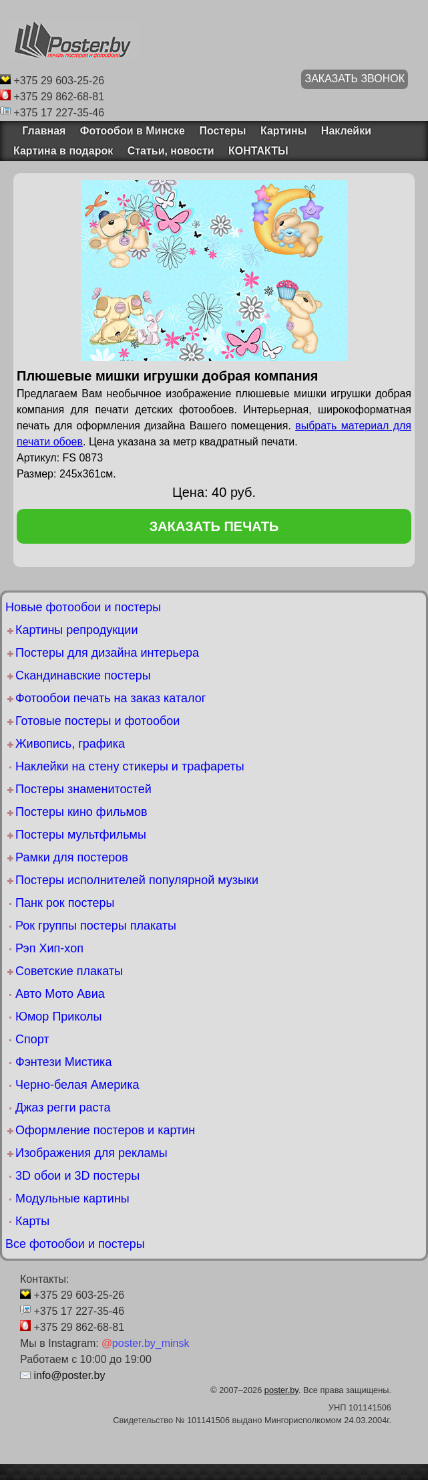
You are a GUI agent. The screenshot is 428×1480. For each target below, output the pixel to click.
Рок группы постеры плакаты (95, 925)
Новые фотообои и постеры (83, 607)
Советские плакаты (69, 971)
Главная (39, 130)
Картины (283, 130)
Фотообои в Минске (132, 130)
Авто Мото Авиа (60, 993)
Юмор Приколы (58, 1016)
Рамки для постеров (71, 857)
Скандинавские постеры (83, 675)
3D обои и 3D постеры (77, 1175)
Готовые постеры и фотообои (97, 721)
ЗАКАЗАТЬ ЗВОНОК (354, 78)
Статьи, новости (171, 150)
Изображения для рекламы (91, 1153)
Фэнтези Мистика (63, 1062)
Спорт (32, 1039)
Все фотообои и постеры (75, 1244)
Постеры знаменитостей (83, 789)
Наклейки (346, 130)
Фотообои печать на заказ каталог (110, 698)
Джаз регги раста (63, 1107)
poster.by (281, 1390)
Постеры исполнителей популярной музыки (136, 880)
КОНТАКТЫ (258, 150)
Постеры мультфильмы (80, 834)
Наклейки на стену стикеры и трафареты (129, 766)
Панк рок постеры (64, 903)
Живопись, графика (70, 743)
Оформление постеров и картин (105, 1130)
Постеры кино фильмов (81, 812)
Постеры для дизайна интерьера (107, 652)
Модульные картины (72, 1198)
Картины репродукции (76, 630)
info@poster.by (69, 1375)
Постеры (222, 130)
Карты (32, 1221)
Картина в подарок (63, 150)
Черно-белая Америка (77, 1084)
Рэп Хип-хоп (49, 948)
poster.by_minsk (145, 1343)
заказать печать (214, 526)
